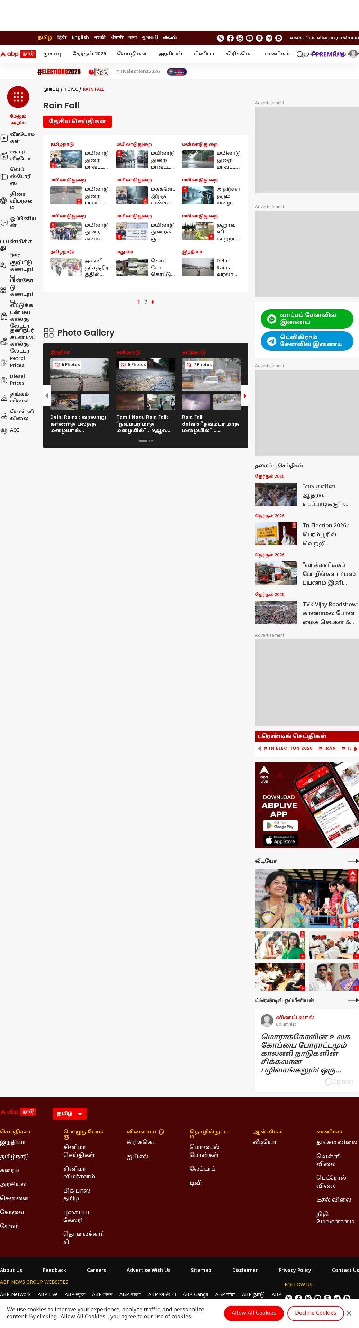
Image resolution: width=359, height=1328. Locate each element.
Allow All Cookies (254, 1313)
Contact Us (345, 1270)
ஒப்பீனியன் (18, 222)
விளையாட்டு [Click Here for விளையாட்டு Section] (145, 1132)
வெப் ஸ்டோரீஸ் (15, 176)
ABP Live (48, 1295)
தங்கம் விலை (14, 398)
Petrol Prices (12, 362)
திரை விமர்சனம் (17, 201)
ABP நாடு (253, 1295)
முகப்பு (52, 54)
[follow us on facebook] (230, 38)
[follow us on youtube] (249, 38)
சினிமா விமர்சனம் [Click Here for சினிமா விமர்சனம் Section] (79, 1173)
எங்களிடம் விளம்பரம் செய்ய (324, 38)
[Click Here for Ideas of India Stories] (98, 72)
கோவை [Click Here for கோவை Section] (12, 1212)
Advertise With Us (148, 1270)
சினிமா (204, 54)
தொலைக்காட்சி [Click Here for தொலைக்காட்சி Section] (84, 1238)
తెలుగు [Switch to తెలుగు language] (170, 38)
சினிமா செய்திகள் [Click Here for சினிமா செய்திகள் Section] (79, 1151)
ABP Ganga (195, 1295)
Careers (96, 1270)
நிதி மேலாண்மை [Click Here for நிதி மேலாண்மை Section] (335, 1218)
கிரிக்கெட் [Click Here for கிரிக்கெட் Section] (141, 1142)
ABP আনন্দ (102, 1295)
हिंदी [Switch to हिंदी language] (62, 38)
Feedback (54, 1270)
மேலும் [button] (346, 54)
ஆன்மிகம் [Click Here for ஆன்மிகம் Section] (268, 1132)
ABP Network (15, 1295)
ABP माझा (130, 1295)
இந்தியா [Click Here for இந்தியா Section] (13, 1142)
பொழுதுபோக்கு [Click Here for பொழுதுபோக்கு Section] (83, 1135)
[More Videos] (353, 861)
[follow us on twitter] (220, 38)
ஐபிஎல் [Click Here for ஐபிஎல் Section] (138, 1156)
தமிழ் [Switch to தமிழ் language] (44, 38)
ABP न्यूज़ (75, 1295)
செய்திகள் (132, 54)
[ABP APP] (280, 825)
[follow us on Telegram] (269, 38)
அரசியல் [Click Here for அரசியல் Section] (13, 1184)
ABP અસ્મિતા (162, 1295)
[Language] (70, 1114)
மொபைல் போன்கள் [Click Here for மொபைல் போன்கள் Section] (204, 1151)
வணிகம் (277, 54)
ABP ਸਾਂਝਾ (225, 1295)
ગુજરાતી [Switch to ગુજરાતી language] (150, 38)
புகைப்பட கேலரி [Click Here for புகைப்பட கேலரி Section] (77, 1217)
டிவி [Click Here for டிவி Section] (196, 1183)
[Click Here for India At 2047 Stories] (177, 72)
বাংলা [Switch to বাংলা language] (132, 38)
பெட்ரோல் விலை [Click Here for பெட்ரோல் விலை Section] (331, 1182)
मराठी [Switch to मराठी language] (100, 38)
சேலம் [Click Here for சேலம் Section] (9, 1226)
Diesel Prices (12, 380)
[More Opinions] (353, 1000)
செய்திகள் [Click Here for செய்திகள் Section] (15, 1132)
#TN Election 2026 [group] (288, 748)
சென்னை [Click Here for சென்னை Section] (14, 1198)
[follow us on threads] (240, 38)
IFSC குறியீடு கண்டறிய (16, 266)
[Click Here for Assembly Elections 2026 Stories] (59, 72)
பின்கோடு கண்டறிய (16, 291)
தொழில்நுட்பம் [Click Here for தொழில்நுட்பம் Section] (209, 1135)
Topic (71, 89)
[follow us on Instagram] (259, 38)
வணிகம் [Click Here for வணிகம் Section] (329, 1132)
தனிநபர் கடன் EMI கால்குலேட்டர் (17, 341)
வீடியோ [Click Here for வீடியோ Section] (265, 1142)
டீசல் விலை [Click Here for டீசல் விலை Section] (333, 1200)
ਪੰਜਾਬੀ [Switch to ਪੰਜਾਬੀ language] (117, 38)
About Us (11, 1270)
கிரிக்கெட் (239, 54)
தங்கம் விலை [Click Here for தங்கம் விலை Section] (336, 1142)
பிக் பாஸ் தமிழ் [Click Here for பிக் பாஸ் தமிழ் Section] (76, 1195)
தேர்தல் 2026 (89, 54)
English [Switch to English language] (80, 38)
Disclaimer (245, 1270)
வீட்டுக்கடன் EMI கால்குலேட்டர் (16, 316)
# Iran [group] (327, 748)
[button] (18, 106)
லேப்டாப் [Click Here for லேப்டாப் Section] (203, 1169)
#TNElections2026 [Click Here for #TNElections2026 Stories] (138, 72)
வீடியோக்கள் (17, 138)
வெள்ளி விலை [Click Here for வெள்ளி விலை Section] (328, 1160)
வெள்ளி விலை (17, 415)
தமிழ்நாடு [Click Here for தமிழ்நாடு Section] (14, 1156)
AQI (9, 431)
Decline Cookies (315, 1313)
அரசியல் (170, 54)
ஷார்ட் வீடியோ (15, 155)
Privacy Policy (295, 1270)
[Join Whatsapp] (279, 38)
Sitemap (201, 1270)
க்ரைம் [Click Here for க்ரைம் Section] (9, 1170)
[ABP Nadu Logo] (18, 54)
